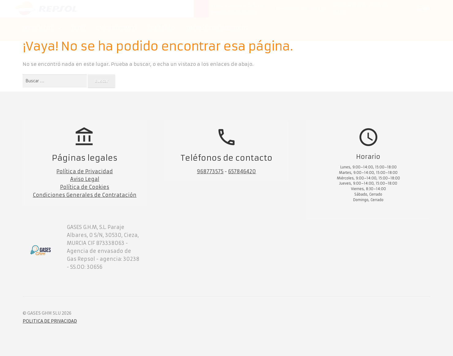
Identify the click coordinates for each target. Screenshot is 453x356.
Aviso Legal (84, 179)
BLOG (78, 28)
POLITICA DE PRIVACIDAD (50, 321)
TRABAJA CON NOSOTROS (217, 28)
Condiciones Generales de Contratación (84, 195)
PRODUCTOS (38, 28)
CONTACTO (161, 28)
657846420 (242, 171)
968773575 (210, 171)
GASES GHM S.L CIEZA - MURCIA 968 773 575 (360, 8)
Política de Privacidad (84, 171)
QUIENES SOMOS (116, 28)
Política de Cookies (84, 187)
